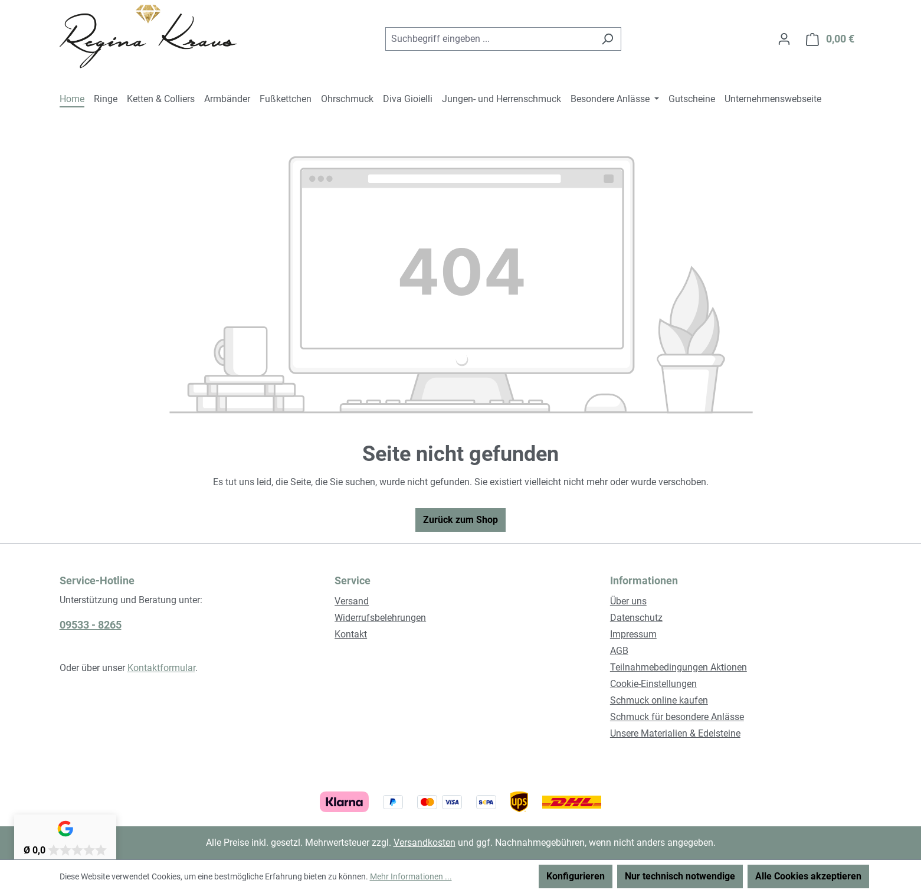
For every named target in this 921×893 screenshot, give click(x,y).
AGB (619, 650)
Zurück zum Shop (460, 519)
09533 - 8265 (91, 625)
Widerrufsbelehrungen (380, 617)
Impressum (633, 634)
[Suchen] (607, 39)
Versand (352, 601)
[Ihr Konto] (784, 39)
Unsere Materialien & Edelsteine (675, 733)
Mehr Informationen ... (411, 876)
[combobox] (489, 39)
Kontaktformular (161, 667)
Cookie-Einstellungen (653, 683)
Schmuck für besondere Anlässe (677, 716)
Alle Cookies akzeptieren (808, 876)
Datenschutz (636, 617)
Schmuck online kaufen (659, 700)
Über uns (628, 601)
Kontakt (351, 634)
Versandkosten (424, 842)
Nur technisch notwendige (680, 876)
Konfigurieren (575, 876)
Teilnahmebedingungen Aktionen (678, 667)
